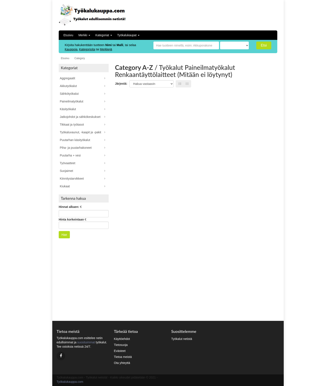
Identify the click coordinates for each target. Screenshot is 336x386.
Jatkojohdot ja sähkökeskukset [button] (80, 117)
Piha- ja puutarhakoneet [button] (76, 147)
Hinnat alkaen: (69, 207)
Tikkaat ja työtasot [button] (72, 124)
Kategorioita (87, 49)
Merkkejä (106, 49)
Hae (64, 234)
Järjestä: (121, 83)
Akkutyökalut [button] (68, 86)
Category (79, 58)
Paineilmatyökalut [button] (71, 101)
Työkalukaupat (128, 35)
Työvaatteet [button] (67, 163)
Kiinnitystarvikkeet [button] (72, 178)
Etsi (264, 45)
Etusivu (68, 35)
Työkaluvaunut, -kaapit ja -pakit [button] (80, 132)
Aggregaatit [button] (67, 78)
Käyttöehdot (122, 339)
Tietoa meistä (123, 357)
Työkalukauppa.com (70, 381)
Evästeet (120, 351)
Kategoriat (103, 35)
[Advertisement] (249, 14)
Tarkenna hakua (73, 198)
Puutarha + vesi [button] (70, 155)
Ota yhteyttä (122, 363)
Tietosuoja (121, 345)
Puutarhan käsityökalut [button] (75, 140)
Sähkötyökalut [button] (69, 93)
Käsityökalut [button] (68, 109)
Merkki (84, 35)
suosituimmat (86, 342)
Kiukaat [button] (65, 186)
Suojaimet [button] (66, 171)
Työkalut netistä (181, 339)
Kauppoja (71, 49)
